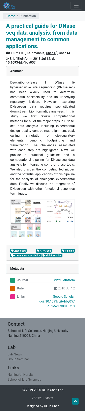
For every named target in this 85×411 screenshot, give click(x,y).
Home (10, 16)
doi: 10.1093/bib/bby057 (57, 301)
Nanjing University (20, 375)
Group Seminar (18, 359)
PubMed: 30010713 (61, 306)
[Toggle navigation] (76, 6)
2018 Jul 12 (64, 288)
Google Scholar (64, 296)
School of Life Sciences (24, 379)
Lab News (15, 354)
